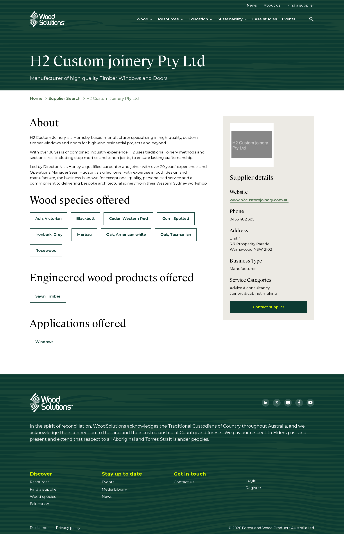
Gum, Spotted (175, 218)
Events (288, 19)
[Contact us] (184, 482)
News (252, 5)
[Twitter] (277, 403)
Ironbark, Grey (49, 234)
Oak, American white (126, 234)
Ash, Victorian (48, 218)
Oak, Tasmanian (175, 234)
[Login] (251, 480)
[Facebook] (299, 403)
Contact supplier (268, 307)
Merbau (84, 234)
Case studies (264, 19)
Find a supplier (300, 5)
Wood (144, 19)
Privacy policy (68, 527)
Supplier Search (64, 98)
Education (200, 19)
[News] (107, 496)
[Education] (39, 504)
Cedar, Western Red (128, 218)
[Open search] (311, 19)
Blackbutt (85, 218)
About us (272, 5)
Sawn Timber (48, 296)
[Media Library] (114, 489)
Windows (44, 342)
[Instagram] (288, 403)
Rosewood (46, 250)
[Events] (108, 482)
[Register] (253, 488)
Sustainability (232, 19)
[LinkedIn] (265, 403)
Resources (171, 19)
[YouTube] (310, 403)
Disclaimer (39, 527)
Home (36, 98)
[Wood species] (43, 496)
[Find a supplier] (44, 489)
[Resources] (40, 482)
